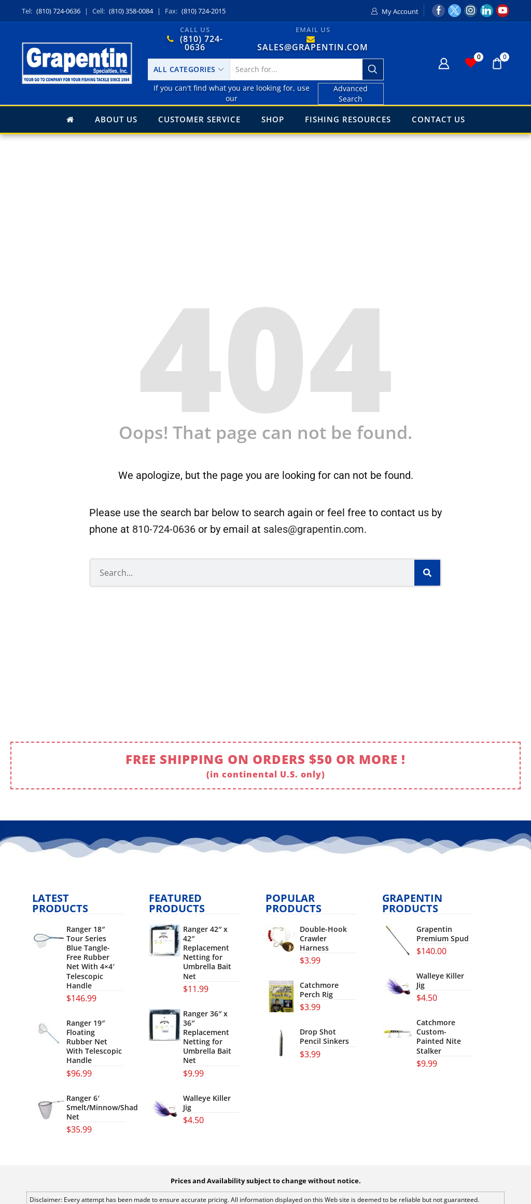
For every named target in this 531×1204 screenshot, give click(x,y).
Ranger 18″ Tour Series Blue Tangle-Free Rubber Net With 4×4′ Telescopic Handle (90, 957)
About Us (116, 119)
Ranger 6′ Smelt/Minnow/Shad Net (102, 1108)
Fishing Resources (348, 119)
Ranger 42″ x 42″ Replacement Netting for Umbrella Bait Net (207, 953)
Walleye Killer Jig (207, 1103)
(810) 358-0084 (131, 11)
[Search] (427, 573)
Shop (272, 119)
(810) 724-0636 (58, 11)
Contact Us (438, 119)
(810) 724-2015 (203, 11)
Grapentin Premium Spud (442, 934)
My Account (400, 11)
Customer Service (199, 119)
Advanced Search (350, 93)
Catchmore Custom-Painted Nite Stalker (438, 1037)
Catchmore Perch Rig (319, 990)
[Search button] (372, 69)
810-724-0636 (163, 529)
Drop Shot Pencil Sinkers (324, 1036)
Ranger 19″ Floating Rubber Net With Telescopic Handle (94, 1042)
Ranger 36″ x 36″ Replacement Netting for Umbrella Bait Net (207, 1037)
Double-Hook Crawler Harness (323, 939)
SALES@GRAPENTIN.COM (312, 47)
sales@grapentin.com (313, 529)
